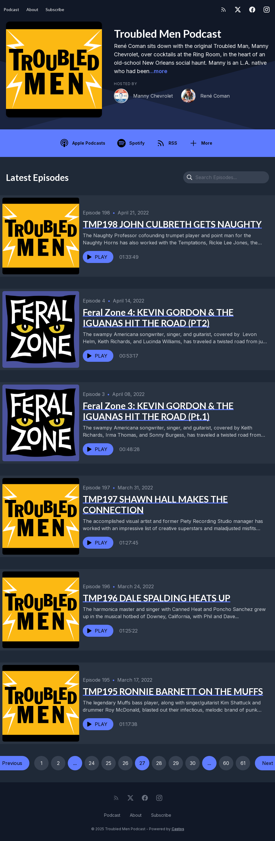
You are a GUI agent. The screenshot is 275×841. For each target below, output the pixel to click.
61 (243, 763)
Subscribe (55, 9)
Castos (178, 829)
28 (159, 763)
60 (226, 763)
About (32, 9)
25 (108, 763)
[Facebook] (252, 10)
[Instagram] (267, 10)
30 (193, 763)
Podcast (11, 9)
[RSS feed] (223, 10)
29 (176, 763)
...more (158, 71)
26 (125, 763)
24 (92, 763)
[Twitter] (238, 10)
